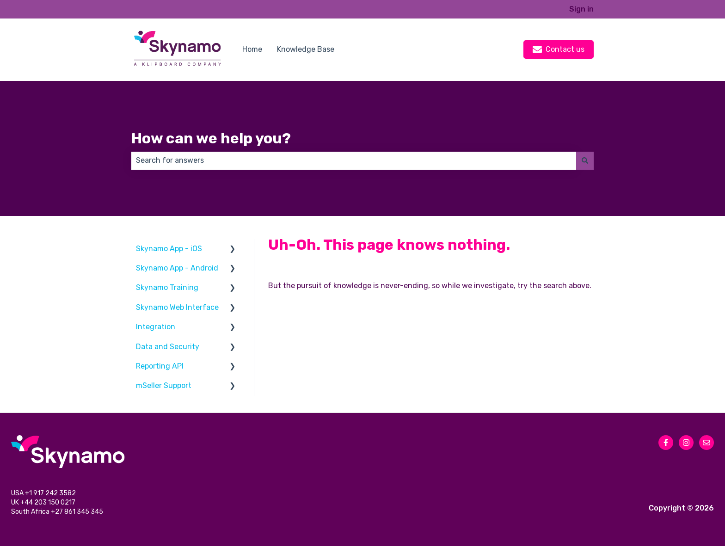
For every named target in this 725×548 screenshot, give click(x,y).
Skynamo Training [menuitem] (167, 287)
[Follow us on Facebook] (665, 442)
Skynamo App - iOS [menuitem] (169, 248)
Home (252, 49)
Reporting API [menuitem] (160, 366)
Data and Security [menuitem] (167, 346)
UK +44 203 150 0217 (44, 504)
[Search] (585, 160)
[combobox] (353, 160)
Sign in (581, 9)
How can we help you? (211, 138)
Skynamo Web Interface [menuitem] (177, 307)
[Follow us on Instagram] (686, 442)
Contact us (558, 49)
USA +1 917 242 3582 (44, 494)
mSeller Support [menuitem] (163, 385)
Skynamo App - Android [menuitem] (177, 268)
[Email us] (706, 442)
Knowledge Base (305, 49)
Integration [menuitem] (155, 326)
